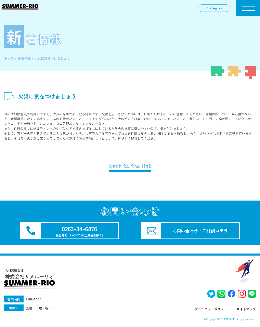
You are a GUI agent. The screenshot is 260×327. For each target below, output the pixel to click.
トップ (9, 58)
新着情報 (24, 58)
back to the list (130, 166)
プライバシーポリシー (211, 308)
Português (213, 8)
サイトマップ (246, 308)
